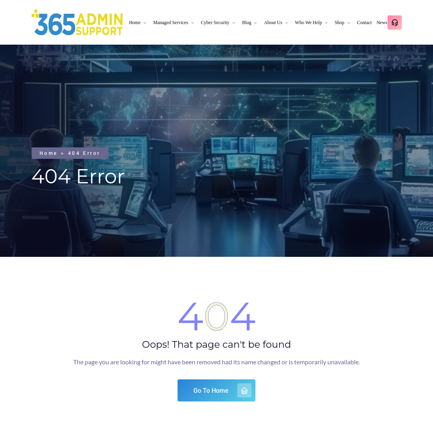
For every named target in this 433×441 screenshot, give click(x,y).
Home (134, 22)
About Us (273, 22)
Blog (246, 22)
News (381, 22)
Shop (339, 22)
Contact (364, 22)
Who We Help (308, 22)
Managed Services (170, 22)
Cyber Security (215, 22)
